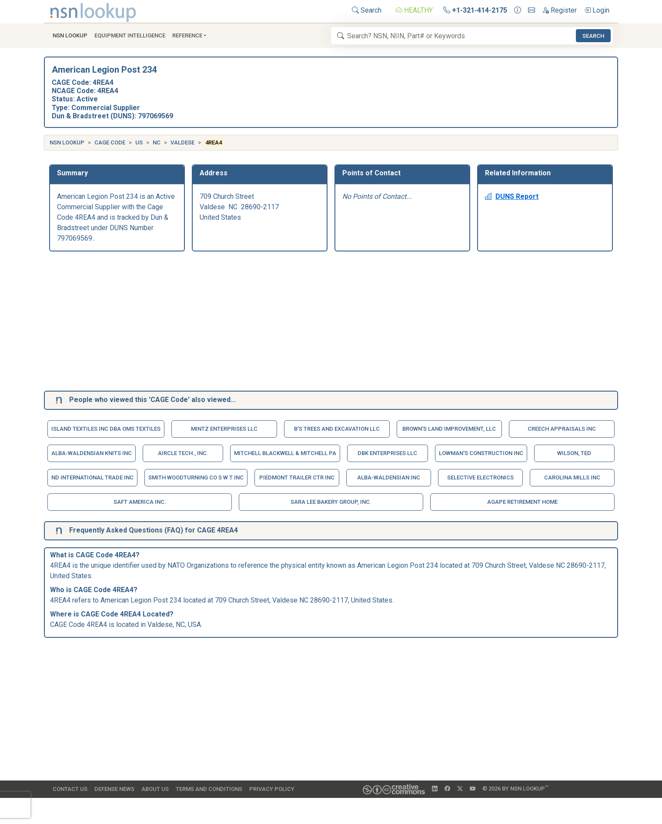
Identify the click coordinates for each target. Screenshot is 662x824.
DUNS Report (511, 196)
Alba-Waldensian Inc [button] (388, 477)
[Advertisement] (310, 323)
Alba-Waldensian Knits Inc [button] (91, 453)
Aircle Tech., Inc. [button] (183, 453)
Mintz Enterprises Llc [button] (224, 428)
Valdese (182, 142)
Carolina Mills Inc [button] (572, 477)
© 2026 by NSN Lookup (515, 788)
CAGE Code (109, 142)
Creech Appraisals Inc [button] (562, 428)
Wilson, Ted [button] (574, 453)
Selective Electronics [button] (480, 477)
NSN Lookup (67, 142)
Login (596, 10)
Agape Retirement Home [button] (522, 502)
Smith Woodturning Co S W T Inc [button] (196, 477)
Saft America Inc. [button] (140, 502)
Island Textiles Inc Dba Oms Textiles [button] (105, 428)
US (139, 142)
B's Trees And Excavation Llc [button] (337, 428)
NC (156, 142)
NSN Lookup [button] (70, 35)
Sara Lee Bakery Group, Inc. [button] (331, 502)
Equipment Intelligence (129, 35)
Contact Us (70, 789)
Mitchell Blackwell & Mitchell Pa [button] (285, 453)
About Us (155, 789)
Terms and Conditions (209, 789)
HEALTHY (414, 10)
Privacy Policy (271, 789)
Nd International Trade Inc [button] (92, 477)
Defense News (114, 789)
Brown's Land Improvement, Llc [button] (449, 428)
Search (366, 10)
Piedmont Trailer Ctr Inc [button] (296, 477)
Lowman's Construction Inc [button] (481, 453)
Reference (187, 35)
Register (559, 10)
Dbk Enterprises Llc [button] (387, 453)
